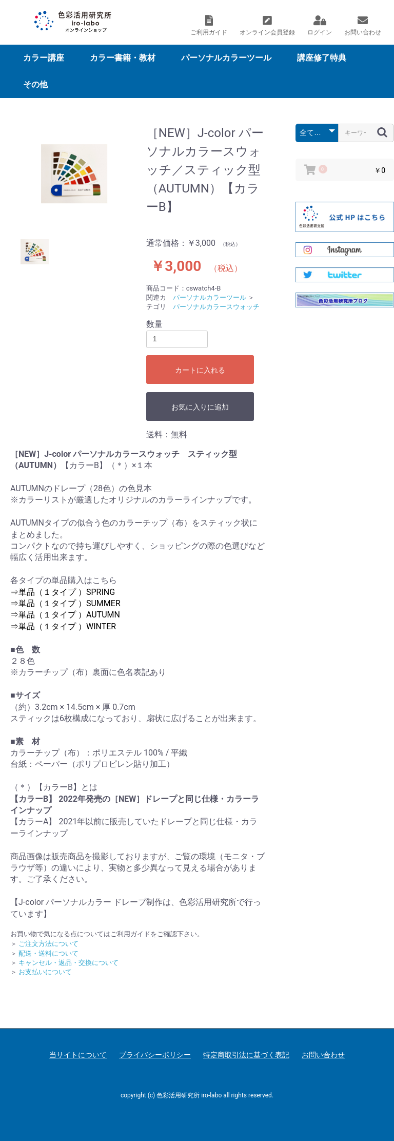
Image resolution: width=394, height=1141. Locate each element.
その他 (35, 84)
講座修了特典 (321, 58)
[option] (74, 174)
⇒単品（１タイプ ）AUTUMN (65, 615)
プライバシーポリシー (155, 1055)
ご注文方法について (48, 943)
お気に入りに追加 (200, 407)
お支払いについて (45, 972)
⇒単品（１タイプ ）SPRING (62, 592)
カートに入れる (200, 370)
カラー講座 (43, 58)
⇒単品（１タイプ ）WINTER (63, 626)
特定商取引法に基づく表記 (246, 1055)
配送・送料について (48, 953)
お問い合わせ (323, 1055)
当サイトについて (78, 1055)
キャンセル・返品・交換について (68, 962)
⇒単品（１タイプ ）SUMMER (65, 603)
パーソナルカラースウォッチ (216, 307)
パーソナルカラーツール (226, 58)
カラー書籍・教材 (122, 58)
